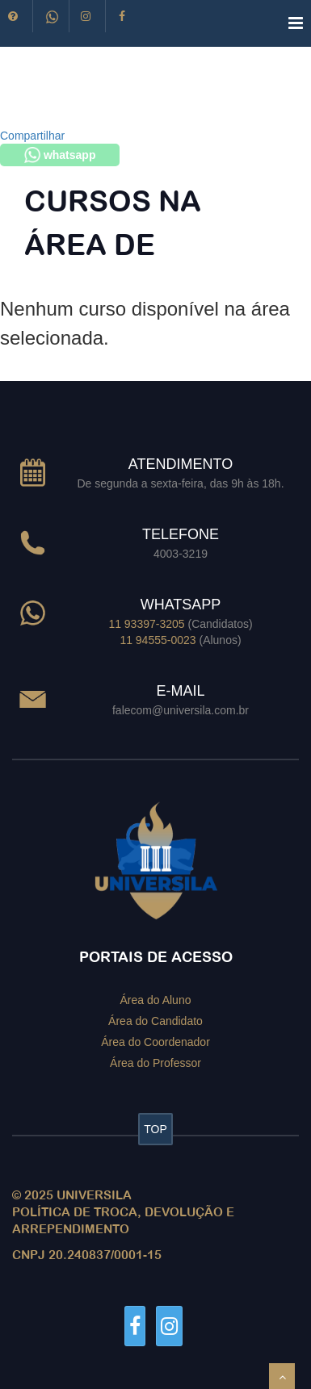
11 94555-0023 (157, 640)
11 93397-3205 (146, 623)
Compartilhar (32, 135)
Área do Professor (155, 1062)
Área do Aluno (155, 1000)
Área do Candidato (155, 1021)
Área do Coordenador (155, 1041)
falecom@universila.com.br (180, 710)
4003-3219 (180, 553)
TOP (155, 1129)
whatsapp (59, 155)
